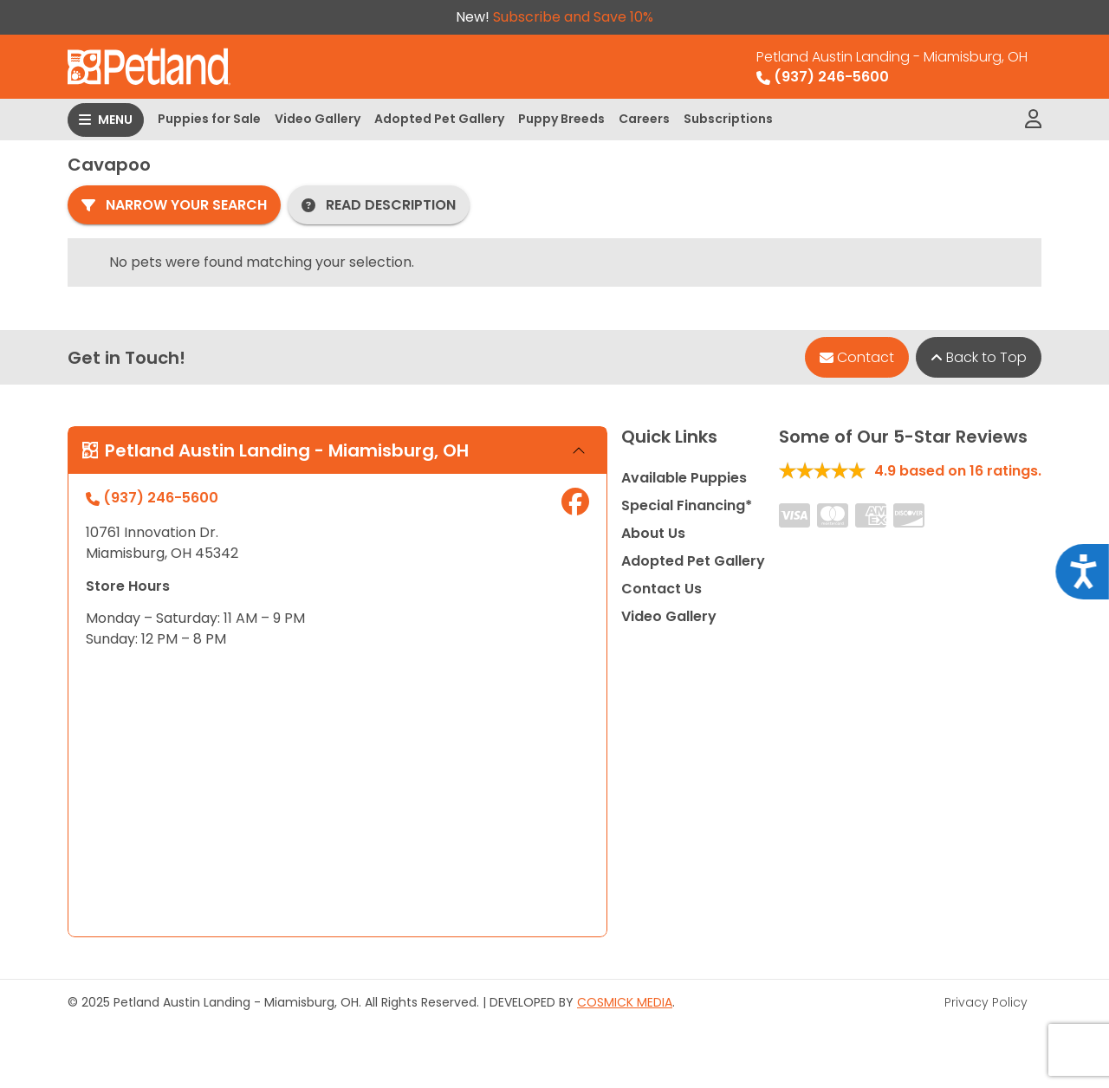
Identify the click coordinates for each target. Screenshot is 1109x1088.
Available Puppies (684, 478)
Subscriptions (728, 118)
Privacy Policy (986, 1002)
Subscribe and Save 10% (573, 17)
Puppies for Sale (209, 118)
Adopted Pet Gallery (439, 118)
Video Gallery (317, 118)
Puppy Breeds (561, 118)
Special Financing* (686, 505)
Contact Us (661, 589)
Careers (644, 118)
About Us (653, 533)
